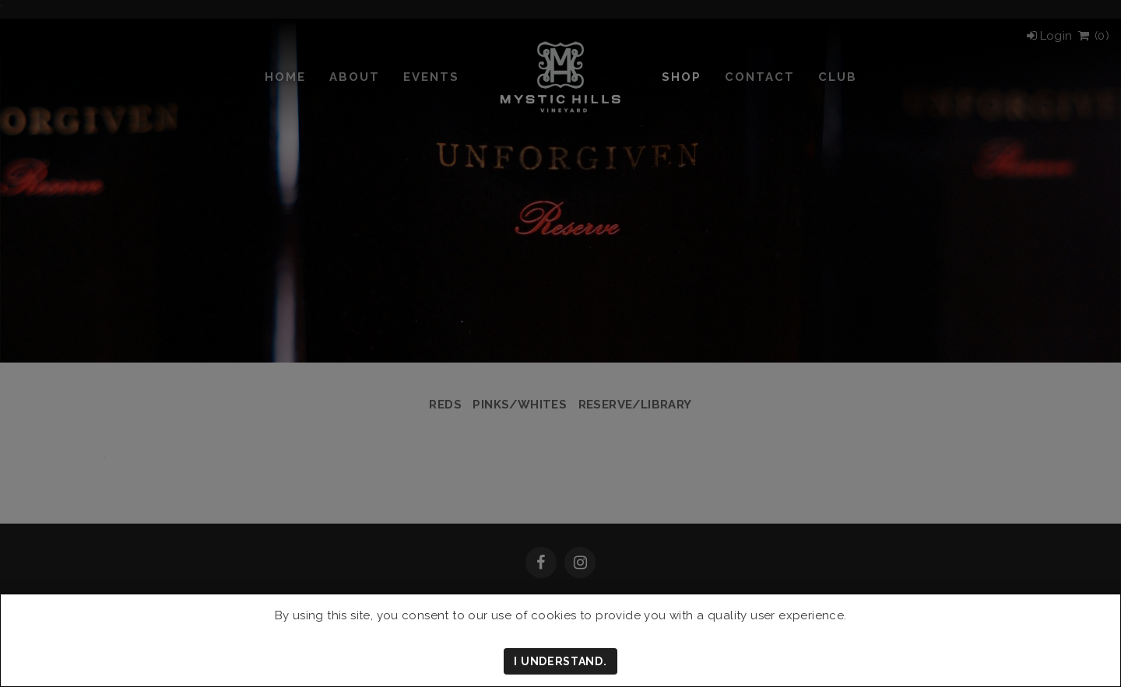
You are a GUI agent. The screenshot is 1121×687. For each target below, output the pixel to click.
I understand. (560, 661)
